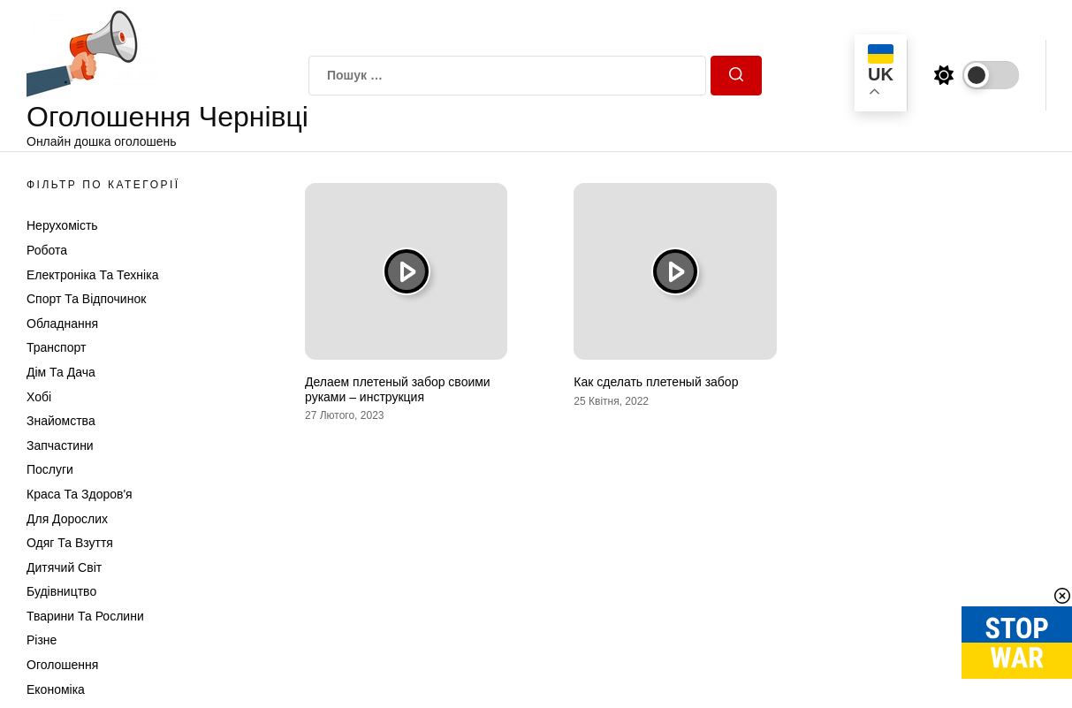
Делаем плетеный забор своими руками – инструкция (397, 389)
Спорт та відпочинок (86, 299)
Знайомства (61, 421)
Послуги (50, 469)
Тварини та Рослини (85, 616)
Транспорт (56, 347)
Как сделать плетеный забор (656, 382)
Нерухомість (62, 225)
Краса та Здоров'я (80, 494)
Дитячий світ (64, 567)
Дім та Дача (61, 372)
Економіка (56, 689)
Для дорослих (67, 519)
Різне (42, 640)
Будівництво (61, 591)
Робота (47, 250)
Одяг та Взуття (70, 543)
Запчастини (60, 445)
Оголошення (62, 665)
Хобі (39, 397)
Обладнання (62, 323)
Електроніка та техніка (92, 275)
